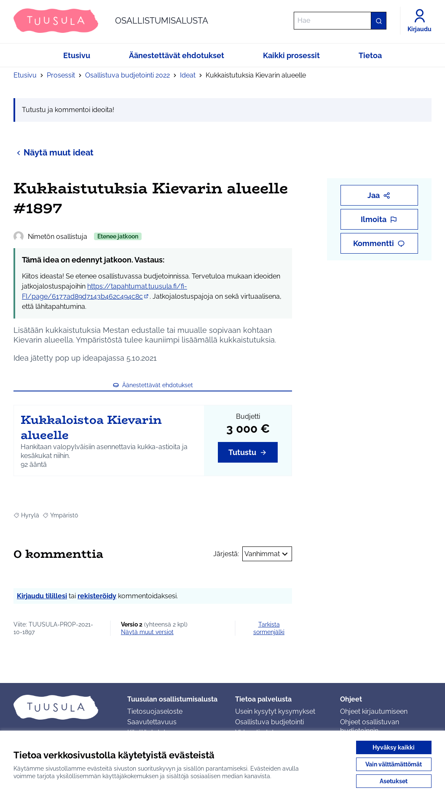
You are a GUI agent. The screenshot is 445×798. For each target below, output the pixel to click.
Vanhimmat (267, 554)
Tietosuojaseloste (154, 711)
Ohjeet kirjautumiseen (373, 711)
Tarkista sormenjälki (268, 628)
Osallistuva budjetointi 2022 (127, 75)
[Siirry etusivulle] (110, 20)
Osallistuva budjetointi (269, 722)
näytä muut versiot (147, 632)
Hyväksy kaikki (394, 747)
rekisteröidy (97, 596)
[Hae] (340, 20)
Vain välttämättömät (393, 764)
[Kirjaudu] (419, 21)
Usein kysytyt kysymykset (275, 711)
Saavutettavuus (152, 722)
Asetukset (393, 781)
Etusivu (25, 75)
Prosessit (61, 75)
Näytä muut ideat (53, 152)
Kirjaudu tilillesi (42, 596)
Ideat (188, 75)
